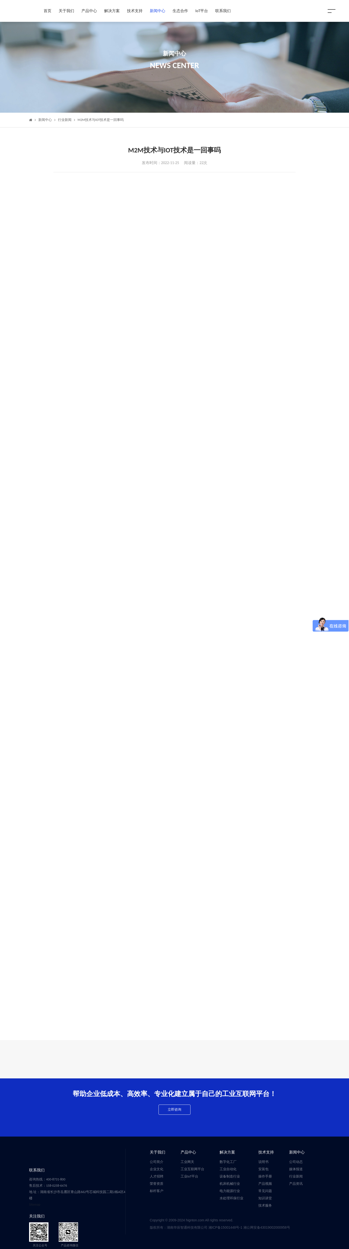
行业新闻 (64, 120)
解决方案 (112, 10)
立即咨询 (174, 1109)
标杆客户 (156, 1191)
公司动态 (296, 1162)
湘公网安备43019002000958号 (266, 1227)
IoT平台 (201, 10)
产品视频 (265, 1184)
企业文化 (156, 1169)
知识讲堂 (265, 1198)
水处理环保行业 (231, 1198)
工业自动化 (228, 1169)
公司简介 (156, 1162)
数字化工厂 (228, 1162)
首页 (47, 10)
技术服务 (265, 1205)
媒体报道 (296, 1169)
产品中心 (89, 10)
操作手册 (265, 1176)
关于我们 (66, 10)
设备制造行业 (230, 1176)
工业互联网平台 (192, 1169)
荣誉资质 (156, 1184)
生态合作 (180, 10)
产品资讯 (296, 1184)
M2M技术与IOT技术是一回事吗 (101, 120)
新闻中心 (157, 10)
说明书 (263, 1162)
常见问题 (265, 1191)
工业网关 (187, 1162)
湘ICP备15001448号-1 (225, 1227)
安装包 (263, 1169)
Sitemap (34, 1204)
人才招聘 (156, 1176)
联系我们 (223, 10)
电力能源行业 (230, 1191)
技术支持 (135, 10)
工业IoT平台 (189, 1176)
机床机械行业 (230, 1184)
